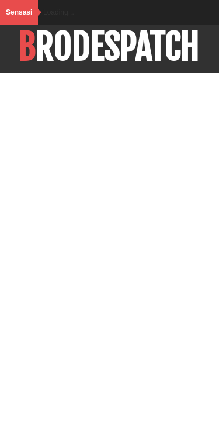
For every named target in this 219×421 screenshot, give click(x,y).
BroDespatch (108, 47)
